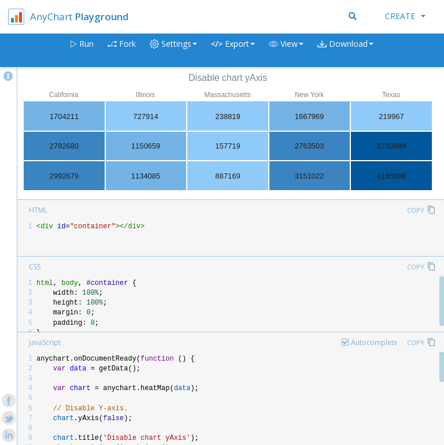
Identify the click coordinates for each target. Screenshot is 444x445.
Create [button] (405, 15)
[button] (286, 50)
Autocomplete (374, 342)
